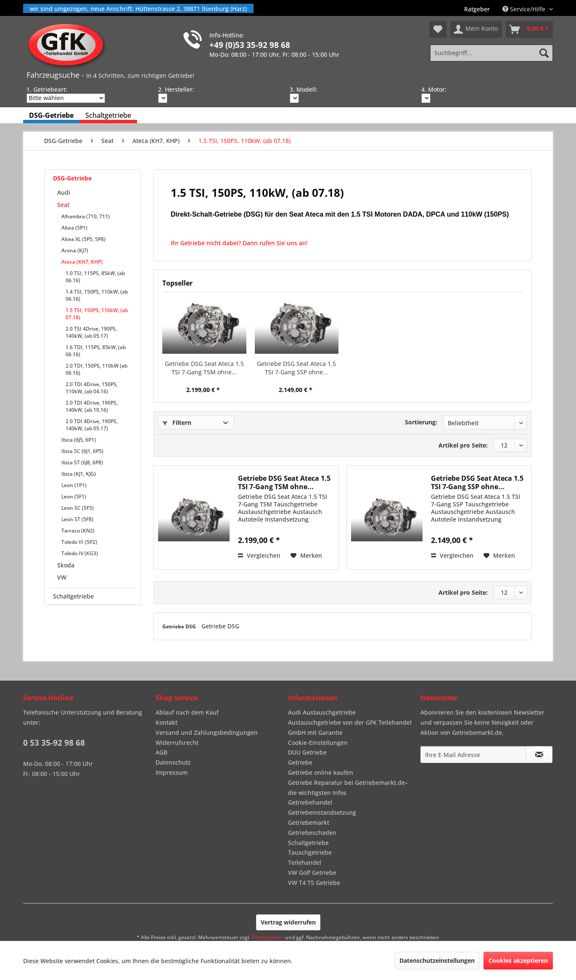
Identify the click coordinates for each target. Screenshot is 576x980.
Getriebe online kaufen (320, 772)
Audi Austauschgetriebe (322, 712)
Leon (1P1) (74, 485)
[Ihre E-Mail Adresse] (473, 754)
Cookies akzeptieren (518, 960)
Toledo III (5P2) (79, 542)
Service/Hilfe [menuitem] (524, 9)
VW (61, 577)
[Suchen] (544, 53)
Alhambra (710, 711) (85, 216)
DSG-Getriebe (72, 178)
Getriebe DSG (179, 626)
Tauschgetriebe (310, 852)
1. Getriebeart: (46, 89)
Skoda (65, 565)
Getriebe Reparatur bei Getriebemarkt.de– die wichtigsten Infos (348, 788)
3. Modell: (303, 89)
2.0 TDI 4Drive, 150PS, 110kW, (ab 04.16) (92, 388)
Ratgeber (477, 9)
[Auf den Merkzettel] (306, 556)
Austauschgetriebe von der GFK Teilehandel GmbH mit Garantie (350, 727)
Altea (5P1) (74, 227)
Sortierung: (421, 422)
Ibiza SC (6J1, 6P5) (82, 451)
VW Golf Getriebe (312, 873)
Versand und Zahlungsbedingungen (207, 732)
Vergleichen (259, 555)
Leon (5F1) (73, 496)
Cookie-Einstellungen (318, 743)
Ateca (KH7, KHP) (82, 261)
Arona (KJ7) (74, 250)
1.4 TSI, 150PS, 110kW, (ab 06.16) (97, 295)
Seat (63, 205)
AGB (161, 752)
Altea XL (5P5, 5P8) (83, 239)
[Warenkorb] (529, 29)
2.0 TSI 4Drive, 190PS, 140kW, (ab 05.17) (91, 332)
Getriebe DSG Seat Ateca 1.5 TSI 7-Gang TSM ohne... (204, 368)
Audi (63, 192)
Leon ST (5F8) (77, 519)
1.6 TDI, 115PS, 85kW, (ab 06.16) (96, 351)
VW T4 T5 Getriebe (314, 883)
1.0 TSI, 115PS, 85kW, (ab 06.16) (95, 277)
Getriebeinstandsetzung (322, 812)
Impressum (172, 772)
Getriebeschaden (312, 833)
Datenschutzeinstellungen (437, 960)
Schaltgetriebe (73, 596)
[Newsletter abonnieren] (539, 754)
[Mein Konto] (476, 29)
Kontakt (166, 722)
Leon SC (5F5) (77, 507)
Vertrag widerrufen (288, 922)
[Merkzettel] (438, 29)
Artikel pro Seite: (463, 445)
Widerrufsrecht (177, 743)
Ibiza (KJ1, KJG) (78, 473)
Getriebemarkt (308, 822)
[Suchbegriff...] (491, 53)
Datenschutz (173, 762)
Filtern (177, 422)
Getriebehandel (310, 802)
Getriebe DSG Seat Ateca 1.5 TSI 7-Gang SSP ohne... (296, 368)
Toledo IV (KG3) (79, 553)
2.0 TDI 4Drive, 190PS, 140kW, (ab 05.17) (92, 425)
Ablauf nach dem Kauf (187, 712)
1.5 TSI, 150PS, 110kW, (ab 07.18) (97, 314)
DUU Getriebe (307, 752)
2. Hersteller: (176, 89)
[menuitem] (477, 9)
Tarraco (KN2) (78, 530)
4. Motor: (434, 89)
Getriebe (300, 762)
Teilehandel (304, 862)
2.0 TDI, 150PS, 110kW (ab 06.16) (96, 369)
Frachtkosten (267, 937)
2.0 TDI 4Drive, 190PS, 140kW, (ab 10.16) (92, 406)
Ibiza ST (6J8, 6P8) (82, 462)
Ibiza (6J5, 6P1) (78, 439)
